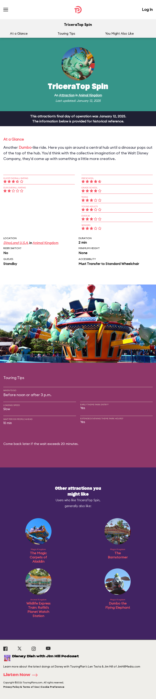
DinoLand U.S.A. (15, 243)
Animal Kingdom (90, 95)
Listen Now (21, 675)
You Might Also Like (119, 33)
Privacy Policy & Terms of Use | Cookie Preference (33, 686)
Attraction (67, 95)
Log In (147, 9)
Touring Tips (66, 33)
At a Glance (19, 33)
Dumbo (25, 147)
